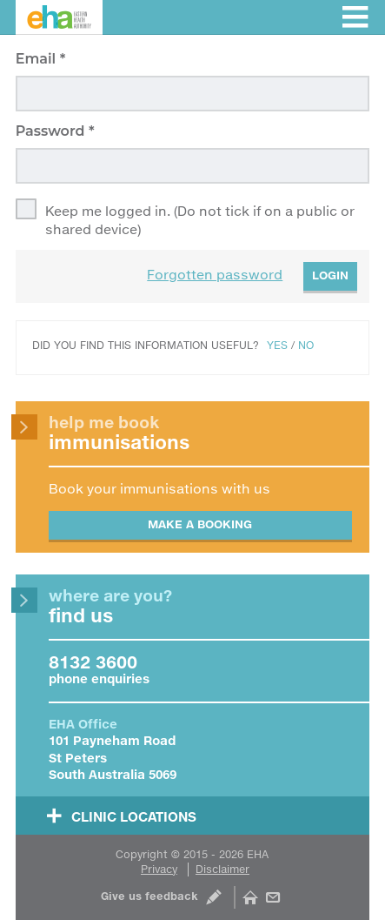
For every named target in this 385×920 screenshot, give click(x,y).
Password (52, 131)
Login (330, 275)
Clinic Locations (133, 816)
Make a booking (200, 524)
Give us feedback (149, 896)
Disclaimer (222, 869)
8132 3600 (93, 661)
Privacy (159, 869)
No (306, 345)
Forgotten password (214, 274)
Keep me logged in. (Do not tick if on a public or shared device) (200, 220)
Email (38, 58)
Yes (277, 345)
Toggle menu (355, 17)
